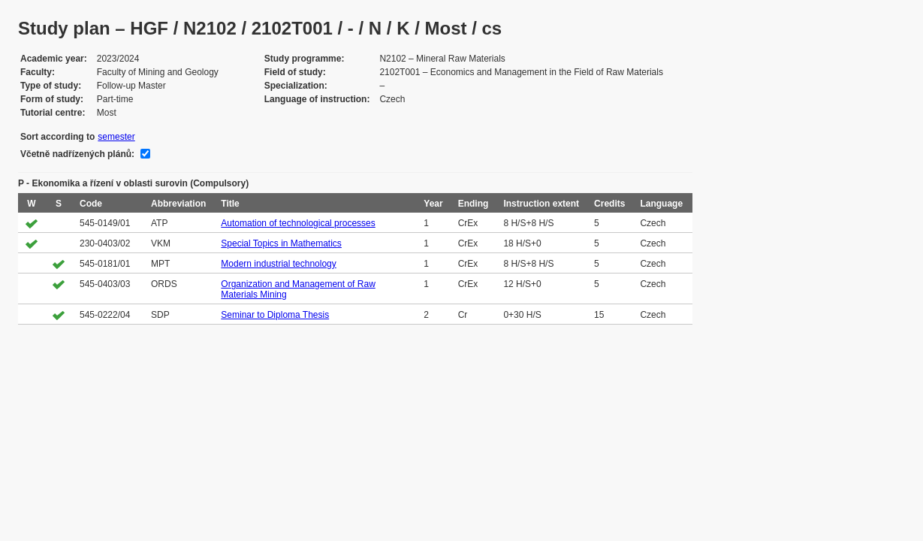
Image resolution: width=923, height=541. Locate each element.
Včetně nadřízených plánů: (77, 154)
